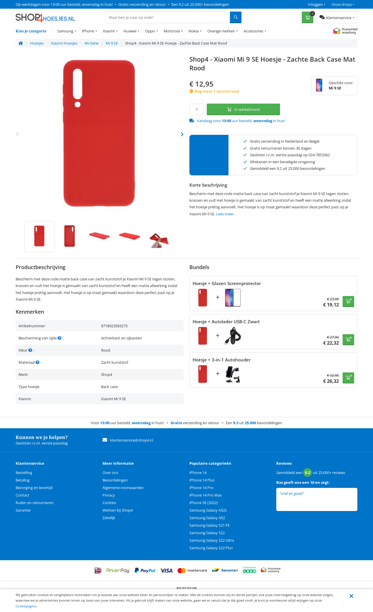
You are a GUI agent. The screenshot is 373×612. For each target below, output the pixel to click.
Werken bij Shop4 (118, 510)
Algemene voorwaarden (123, 487)
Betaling (23, 480)
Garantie (23, 510)
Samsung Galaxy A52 (207, 517)
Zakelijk (109, 517)
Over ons (110, 472)
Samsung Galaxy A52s (208, 510)
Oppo (150, 31)
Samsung (65, 31)
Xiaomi (109, 31)
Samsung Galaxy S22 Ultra (211, 540)
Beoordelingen (115, 480)
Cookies (109, 502)
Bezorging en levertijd (34, 487)
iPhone (88, 31)
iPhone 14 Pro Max (205, 495)
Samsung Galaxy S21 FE (209, 525)
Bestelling (24, 472)
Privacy (109, 495)
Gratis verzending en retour (142, 4)
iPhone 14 (197, 472)
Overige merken (221, 31)
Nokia (194, 31)
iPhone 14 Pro (201, 487)
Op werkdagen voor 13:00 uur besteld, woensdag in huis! (64, 4)
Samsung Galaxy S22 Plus (211, 547)
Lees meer (225, 213)
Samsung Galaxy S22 (207, 532)
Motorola (172, 31)
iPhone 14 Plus (202, 480)
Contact (22, 495)
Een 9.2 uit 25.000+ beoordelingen (200, 4)
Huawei (129, 31)
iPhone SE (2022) (203, 502)
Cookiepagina (26, 606)
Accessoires (253, 31)
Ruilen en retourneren (35, 502)
